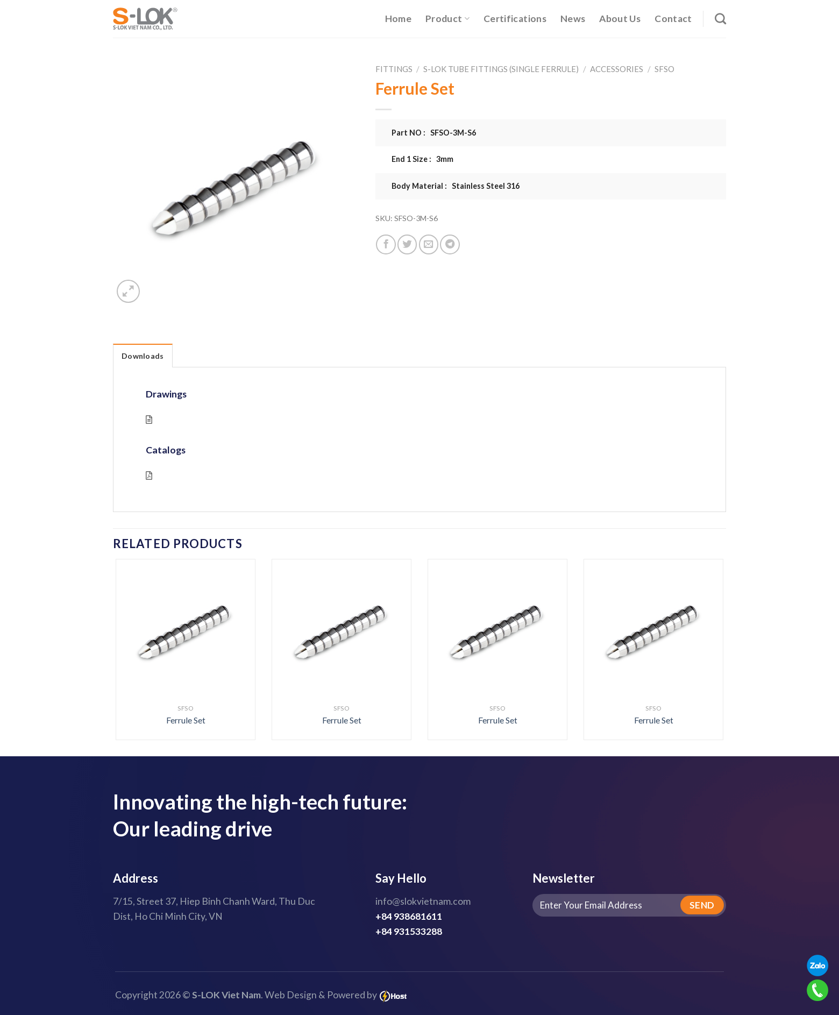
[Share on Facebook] (385, 244)
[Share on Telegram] (449, 244)
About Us (620, 18)
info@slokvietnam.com (423, 901)
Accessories (616, 69)
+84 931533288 (408, 931)
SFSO (664, 69)
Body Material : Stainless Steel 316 (456, 185)
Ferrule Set (185, 720)
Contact (673, 18)
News (572, 18)
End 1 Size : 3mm (422, 159)
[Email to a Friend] (428, 244)
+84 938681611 (408, 916)
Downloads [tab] (143, 355)
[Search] (720, 18)
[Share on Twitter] (407, 244)
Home (398, 18)
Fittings (394, 69)
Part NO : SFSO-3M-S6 (434, 132)
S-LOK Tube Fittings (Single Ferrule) (501, 69)
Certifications (515, 18)
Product (447, 18)
